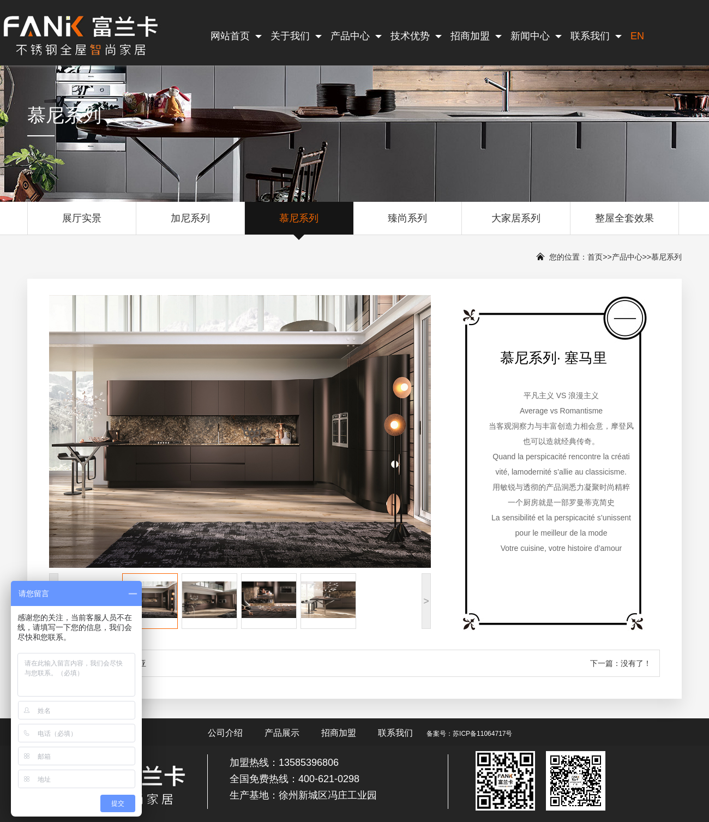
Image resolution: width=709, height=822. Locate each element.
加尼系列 (190, 224)
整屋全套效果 (624, 224)
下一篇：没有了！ (620, 663)
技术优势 (416, 36)
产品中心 (356, 36)
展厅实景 (81, 224)
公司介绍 (225, 732)
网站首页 (236, 36)
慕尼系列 (299, 224)
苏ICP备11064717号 (482, 733)
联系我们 (596, 36)
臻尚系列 (407, 224)
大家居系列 (515, 224)
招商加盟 (476, 36)
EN (637, 36)
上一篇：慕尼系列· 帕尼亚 (102, 663)
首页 (595, 257)
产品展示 (282, 732)
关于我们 (296, 36)
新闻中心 (536, 36)
